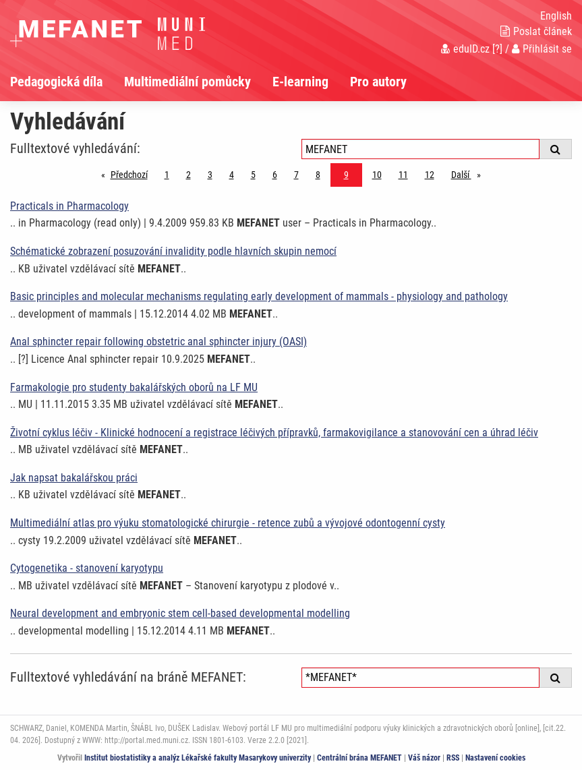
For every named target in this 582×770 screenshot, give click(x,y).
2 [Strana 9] (188, 174)
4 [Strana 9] (231, 174)
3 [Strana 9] (210, 174)
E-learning (300, 81)
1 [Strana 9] (167, 174)
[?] (497, 48)
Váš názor (424, 758)
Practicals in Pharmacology (69, 206)
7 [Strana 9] (296, 174)
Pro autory (378, 81)
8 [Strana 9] (318, 174)
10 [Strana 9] (377, 174)
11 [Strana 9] (403, 174)
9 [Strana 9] (346, 174)
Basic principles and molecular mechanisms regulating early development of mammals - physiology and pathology (259, 296)
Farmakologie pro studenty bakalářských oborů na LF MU (134, 387)
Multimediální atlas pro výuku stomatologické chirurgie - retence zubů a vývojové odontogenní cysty (227, 522)
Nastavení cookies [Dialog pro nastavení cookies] (495, 758)
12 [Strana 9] (429, 174)
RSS (452, 758)
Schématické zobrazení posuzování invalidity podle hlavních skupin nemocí (173, 251)
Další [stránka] (469, 173)
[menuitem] (67, 81)
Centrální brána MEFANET (359, 758)
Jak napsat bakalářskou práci (74, 477)
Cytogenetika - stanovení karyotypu (86, 568)
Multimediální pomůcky (187, 81)
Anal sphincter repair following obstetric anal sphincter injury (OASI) (158, 341)
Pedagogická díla (56, 81)
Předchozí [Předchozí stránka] (132, 173)
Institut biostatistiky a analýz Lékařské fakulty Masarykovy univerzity (197, 758)
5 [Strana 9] (253, 174)
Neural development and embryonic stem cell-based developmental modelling (180, 613)
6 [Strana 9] (274, 174)
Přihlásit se (542, 48)
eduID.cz (465, 48)
